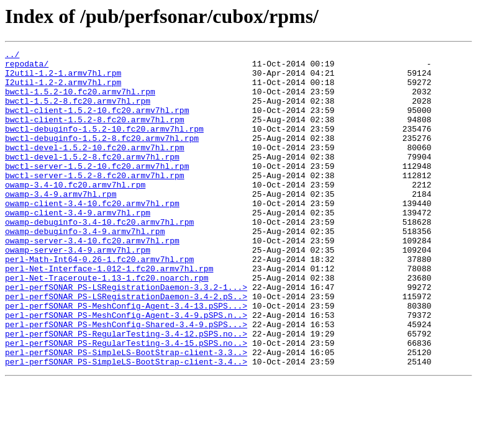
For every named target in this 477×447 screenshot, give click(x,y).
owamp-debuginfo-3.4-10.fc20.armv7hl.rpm (99, 257)
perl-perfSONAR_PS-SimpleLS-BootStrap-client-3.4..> (126, 424)
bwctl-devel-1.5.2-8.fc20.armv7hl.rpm (92, 178)
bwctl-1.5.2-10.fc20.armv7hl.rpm (80, 100)
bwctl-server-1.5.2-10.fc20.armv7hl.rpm (97, 190)
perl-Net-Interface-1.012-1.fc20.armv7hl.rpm (109, 312)
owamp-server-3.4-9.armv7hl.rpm (77, 290)
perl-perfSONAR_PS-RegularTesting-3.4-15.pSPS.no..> (126, 402)
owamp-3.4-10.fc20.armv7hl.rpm (75, 212)
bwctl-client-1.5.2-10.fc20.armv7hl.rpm (97, 123)
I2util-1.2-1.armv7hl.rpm (63, 78)
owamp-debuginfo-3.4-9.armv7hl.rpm (85, 268)
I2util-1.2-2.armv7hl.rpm (63, 89)
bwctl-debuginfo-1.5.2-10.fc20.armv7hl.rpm (104, 145)
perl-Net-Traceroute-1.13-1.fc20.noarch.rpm (107, 324)
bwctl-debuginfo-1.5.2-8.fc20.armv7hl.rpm (102, 156)
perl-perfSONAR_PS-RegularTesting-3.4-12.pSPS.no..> (126, 391)
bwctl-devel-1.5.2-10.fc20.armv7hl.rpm (94, 167)
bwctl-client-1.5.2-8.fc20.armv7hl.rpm (94, 134)
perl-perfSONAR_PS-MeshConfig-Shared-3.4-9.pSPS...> (126, 380)
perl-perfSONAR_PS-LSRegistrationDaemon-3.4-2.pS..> (126, 346)
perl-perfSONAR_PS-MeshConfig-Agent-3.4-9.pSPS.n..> (126, 368)
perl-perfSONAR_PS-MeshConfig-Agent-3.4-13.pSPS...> (126, 357)
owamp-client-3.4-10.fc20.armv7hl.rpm (92, 234)
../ (12, 55)
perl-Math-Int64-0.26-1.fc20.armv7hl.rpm (99, 301)
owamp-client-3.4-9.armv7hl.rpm (77, 245)
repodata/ (26, 67)
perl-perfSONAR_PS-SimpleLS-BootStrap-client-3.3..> (126, 413)
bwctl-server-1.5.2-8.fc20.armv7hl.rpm (94, 201)
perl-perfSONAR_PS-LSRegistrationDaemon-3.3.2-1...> (126, 335)
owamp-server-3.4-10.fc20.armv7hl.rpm (92, 279)
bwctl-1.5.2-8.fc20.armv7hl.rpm (77, 111)
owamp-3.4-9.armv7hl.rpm (60, 223)
